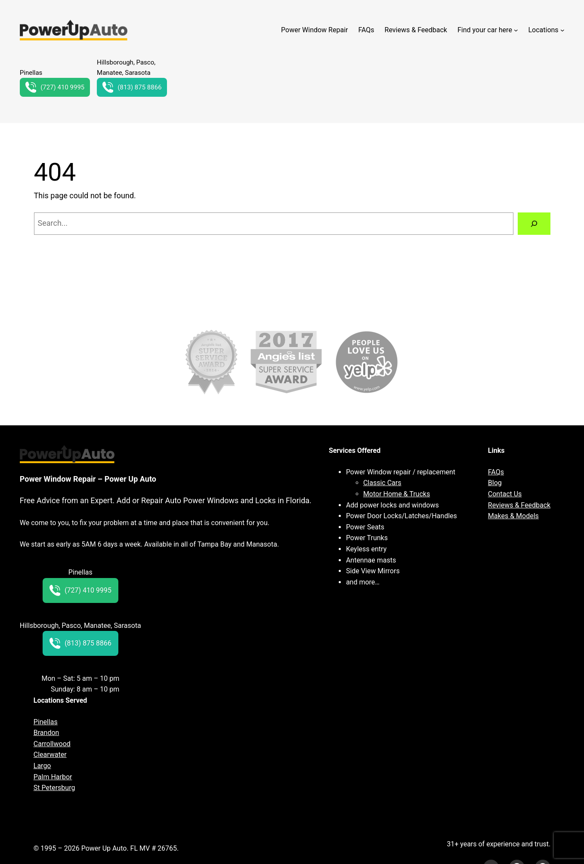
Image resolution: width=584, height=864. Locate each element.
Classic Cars (382, 483)
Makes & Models (513, 516)
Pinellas (46, 722)
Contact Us (505, 494)
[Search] (534, 223)
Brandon (46, 733)
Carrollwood (52, 744)
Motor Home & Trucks (396, 494)
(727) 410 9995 (55, 87)
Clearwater (50, 754)
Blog (495, 483)
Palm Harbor (53, 777)
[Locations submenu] (562, 30)
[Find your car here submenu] (516, 30)
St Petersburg (54, 788)
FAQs (496, 472)
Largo (42, 766)
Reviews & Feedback (519, 505)
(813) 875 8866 (132, 87)
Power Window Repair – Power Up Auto (88, 478)
